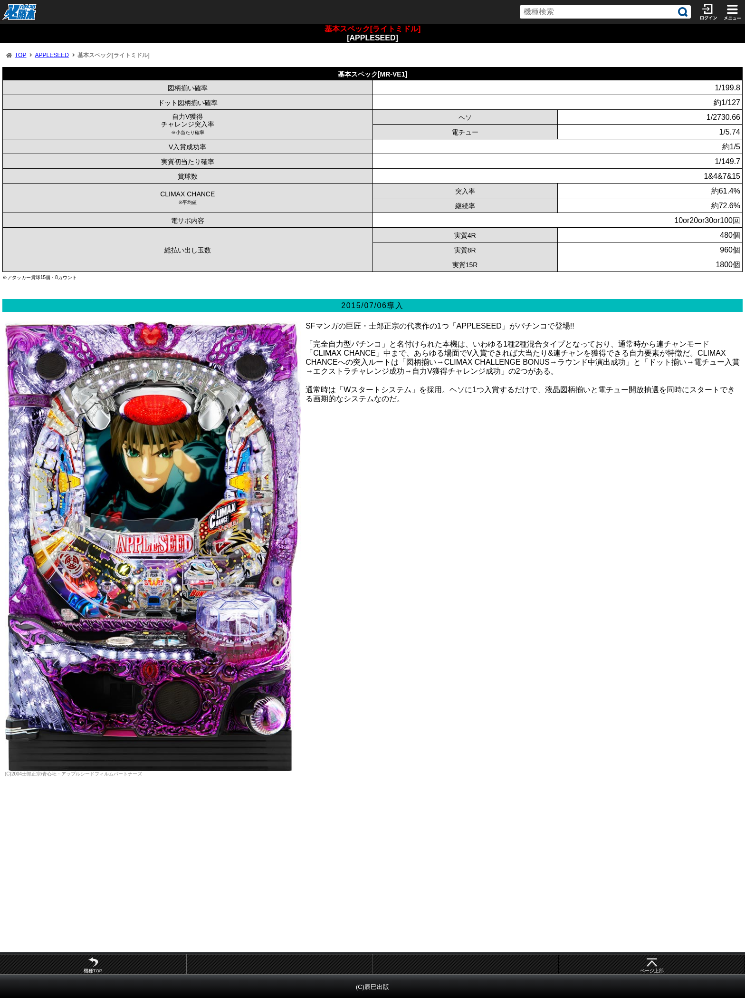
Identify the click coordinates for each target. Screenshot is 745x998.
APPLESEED (51, 55)
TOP (20, 55)
